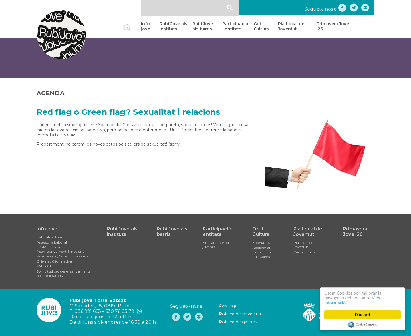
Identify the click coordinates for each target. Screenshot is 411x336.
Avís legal (229, 306)
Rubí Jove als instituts (173, 26)
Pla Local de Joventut (291, 26)
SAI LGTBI (45, 266)
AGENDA (51, 93)
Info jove (145, 26)
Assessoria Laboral (52, 242)
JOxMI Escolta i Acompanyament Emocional (61, 249)
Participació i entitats (235, 26)
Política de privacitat (240, 314)
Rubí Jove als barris (202, 26)
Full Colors (261, 257)
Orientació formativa (54, 261)
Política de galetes (238, 322)
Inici (131, 23)
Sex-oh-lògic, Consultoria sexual (63, 256)
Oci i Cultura (261, 26)
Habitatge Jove (49, 237)
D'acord (362, 315)
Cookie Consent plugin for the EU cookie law (362, 324)
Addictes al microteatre (262, 250)
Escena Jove (262, 242)
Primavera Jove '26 (333, 26)
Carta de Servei (306, 252)
